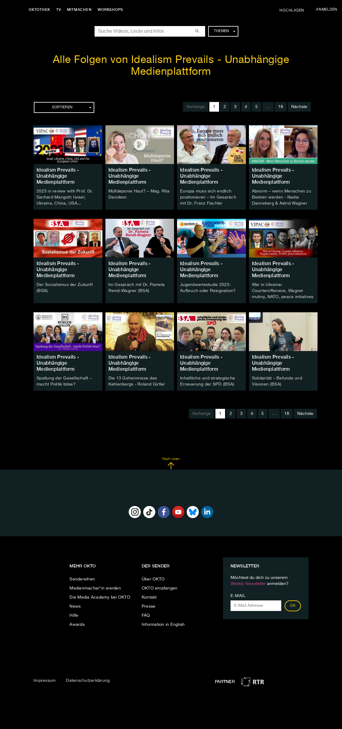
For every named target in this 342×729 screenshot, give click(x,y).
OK (292, 606)
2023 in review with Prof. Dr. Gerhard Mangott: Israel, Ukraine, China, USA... (65, 197)
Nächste (299, 107)
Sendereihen (82, 579)
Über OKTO (153, 579)
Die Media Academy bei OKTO (99, 597)
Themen (224, 31)
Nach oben (170, 463)
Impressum (45, 680)
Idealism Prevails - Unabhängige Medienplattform (58, 176)
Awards (77, 624)
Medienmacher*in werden (95, 588)
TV (58, 10)
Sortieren (71, 107)
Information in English (163, 624)
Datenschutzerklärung (88, 680)
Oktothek (39, 10)
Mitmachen (79, 10)
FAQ (146, 615)
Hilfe (73, 615)
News (75, 606)
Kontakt (149, 597)
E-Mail (238, 596)
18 (280, 107)
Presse (149, 606)
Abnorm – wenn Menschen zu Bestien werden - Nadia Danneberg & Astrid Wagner (281, 197)
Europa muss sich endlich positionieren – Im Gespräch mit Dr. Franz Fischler (208, 197)
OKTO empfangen (160, 588)
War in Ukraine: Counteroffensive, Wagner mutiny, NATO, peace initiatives (283, 291)
